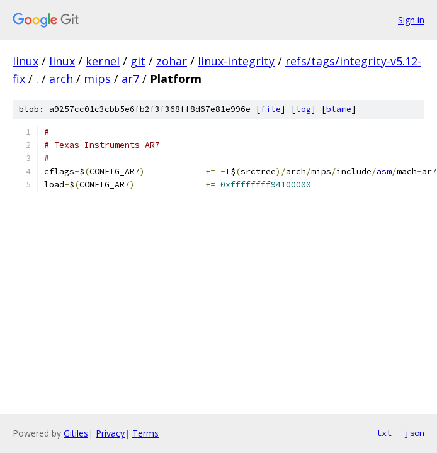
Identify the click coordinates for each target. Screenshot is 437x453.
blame (338, 109)
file (271, 109)
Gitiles (76, 433)
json (414, 433)
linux (25, 61)
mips (97, 78)
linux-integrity (236, 61)
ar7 (130, 78)
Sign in (411, 20)
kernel (103, 61)
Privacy (110, 433)
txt (384, 433)
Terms (145, 433)
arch (61, 78)
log (303, 109)
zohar (171, 61)
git (137, 61)
